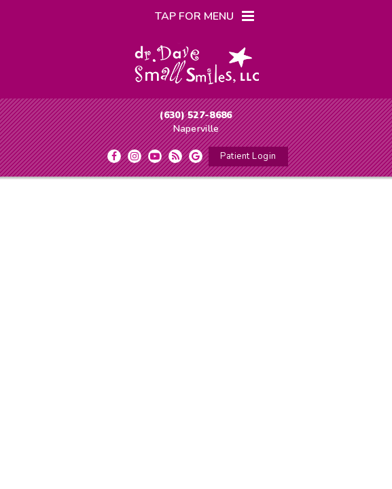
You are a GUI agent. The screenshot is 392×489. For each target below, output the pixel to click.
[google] (195, 156)
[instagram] (134, 156)
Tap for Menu (204, 16)
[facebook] (114, 156)
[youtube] (155, 156)
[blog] (175, 156)
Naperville (196, 128)
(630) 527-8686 (196, 115)
